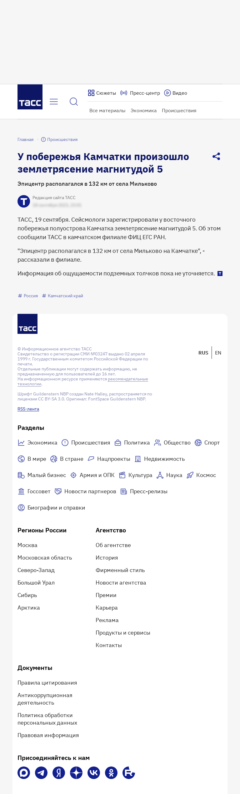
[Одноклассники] (111, 772)
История (107, 557)
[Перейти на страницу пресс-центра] (140, 93)
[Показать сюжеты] (102, 93)
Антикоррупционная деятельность (45, 698)
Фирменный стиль (120, 570)
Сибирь (27, 595)
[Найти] (74, 101)
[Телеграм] (41, 772)
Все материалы (107, 110)
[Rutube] (128, 772)
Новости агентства (121, 582)
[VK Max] (24, 772)
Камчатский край (62, 296)
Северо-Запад (36, 570)
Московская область (45, 557)
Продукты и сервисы (123, 632)
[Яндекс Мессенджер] (58, 772)
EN (218, 352)
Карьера (107, 607)
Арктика (29, 607)
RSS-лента (28, 408)
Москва (28, 545)
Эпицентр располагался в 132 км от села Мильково (87, 183)
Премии (106, 595)
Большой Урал (36, 582)
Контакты (109, 645)
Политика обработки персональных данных (47, 718)
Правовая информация (48, 735)
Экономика (144, 110)
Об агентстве (113, 545)
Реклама (107, 620)
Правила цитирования (47, 682)
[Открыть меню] (54, 101)
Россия (28, 296)
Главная (25, 139)
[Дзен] (76, 772)
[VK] (94, 772)
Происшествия (179, 110)
